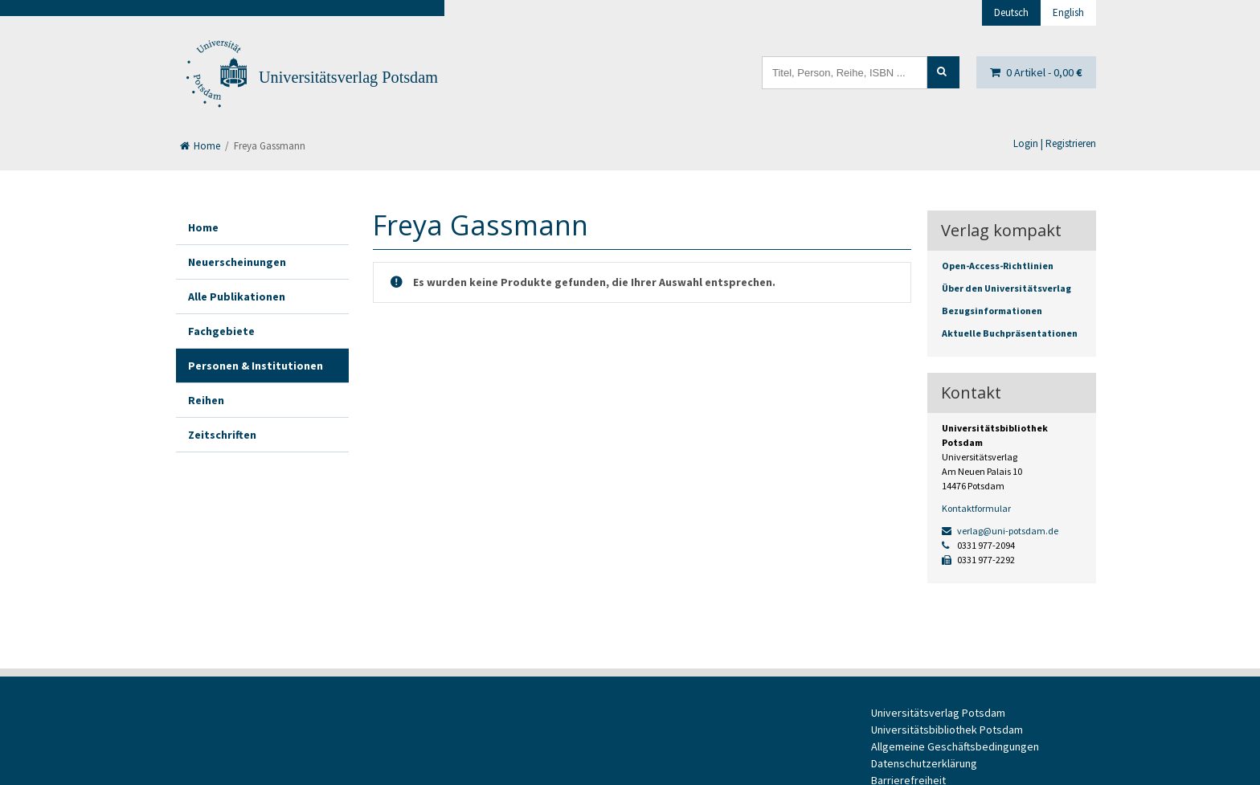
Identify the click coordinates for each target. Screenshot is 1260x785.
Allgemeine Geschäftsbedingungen (955, 746)
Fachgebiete (221, 331)
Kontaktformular (976, 508)
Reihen (206, 400)
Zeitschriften (222, 434)
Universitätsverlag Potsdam (348, 77)
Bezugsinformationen (992, 311)
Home (200, 146)
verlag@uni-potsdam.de (1000, 531)
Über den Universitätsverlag (1006, 288)
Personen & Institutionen (255, 365)
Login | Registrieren (1054, 143)
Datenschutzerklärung (924, 763)
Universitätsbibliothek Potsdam (947, 729)
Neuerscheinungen (237, 262)
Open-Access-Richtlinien (997, 266)
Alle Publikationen (236, 296)
